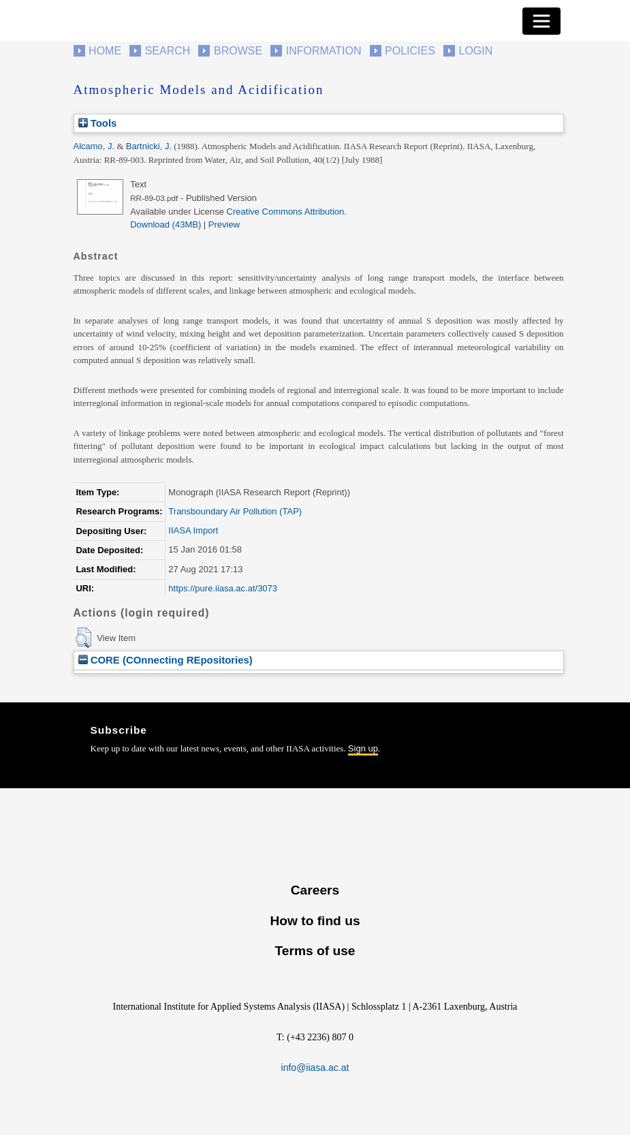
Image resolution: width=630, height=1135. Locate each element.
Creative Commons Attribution (286, 211)
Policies (410, 51)
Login (476, 51)
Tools (97, 123)
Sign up (363, 748)
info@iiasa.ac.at (315, 1067)
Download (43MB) (165, 224)
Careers (315, 890)
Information (324, 51)
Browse (238, 51)
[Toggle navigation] (541, 21)
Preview (224, 224)
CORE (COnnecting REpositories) (165, 660)
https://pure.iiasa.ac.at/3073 (222, 588)
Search (168, 51)
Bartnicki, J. (149, 146)
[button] (83, 637)
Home (105, 51)
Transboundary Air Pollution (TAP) (235, 511)
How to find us (315, 921)
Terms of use (314, 951)
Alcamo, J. (94, 146)
